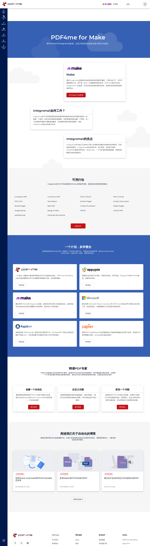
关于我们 (58, 540)
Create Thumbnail (86, 206)
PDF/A (82, 210)
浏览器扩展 (104, 543)
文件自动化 (20, 474)
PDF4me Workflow (129, 540)
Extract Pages (85, 201)
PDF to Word (85, 197)
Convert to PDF (53, 197)
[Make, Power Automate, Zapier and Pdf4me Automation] (110, 4)
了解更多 (21, 285)
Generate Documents (55, 215)
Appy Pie (126, 543)
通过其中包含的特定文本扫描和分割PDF (121, 478)
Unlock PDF (117, 210)
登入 (138, 4)
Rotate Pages (19, 206)
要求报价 (34, 407)
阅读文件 (78, 226)
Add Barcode (19, 215)
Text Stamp (52, 201)
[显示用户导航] (145, 4)
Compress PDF (20, 197)
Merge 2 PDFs (53, 210)
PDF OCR (18, 201)
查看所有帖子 (78, 499)
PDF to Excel (118, 197)
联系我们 (58, 543)
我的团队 (103, 540)
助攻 (79, 543)
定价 (128, 4)
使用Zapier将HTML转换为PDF (73, 478)
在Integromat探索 (75, 95)
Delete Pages (118, 206)
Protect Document (119, 201)
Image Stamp (19, 210)
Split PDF (51, 206)
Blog (79, 540)
